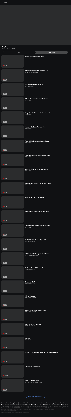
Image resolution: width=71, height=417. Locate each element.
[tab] (19, 52)
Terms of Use (4, 403)
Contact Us (34, 404)
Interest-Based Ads (60, 403)
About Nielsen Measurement (9, 404)
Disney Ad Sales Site (44, 404)
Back (4, 2)
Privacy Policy (14, 403)
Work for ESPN (56, 404)
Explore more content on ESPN (35, 396)
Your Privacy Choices (24, 404)
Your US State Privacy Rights (27, 403)
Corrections (64, 404)
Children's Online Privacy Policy (45, 403)
